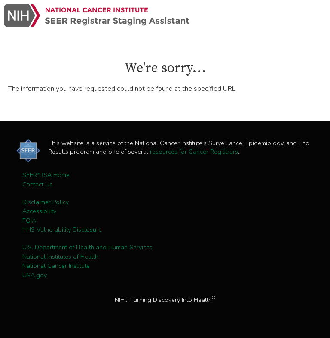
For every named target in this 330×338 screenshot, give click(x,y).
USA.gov (34, 275)
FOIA (29, 220)
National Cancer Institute (56, 265)
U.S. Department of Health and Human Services (87, 247)
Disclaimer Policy (45, 202)
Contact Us (37, 184)
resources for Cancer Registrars (194, 151)
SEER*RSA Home (46, 175)
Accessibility (39, 211)
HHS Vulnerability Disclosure (62, 229)
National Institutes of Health (60, 256)
